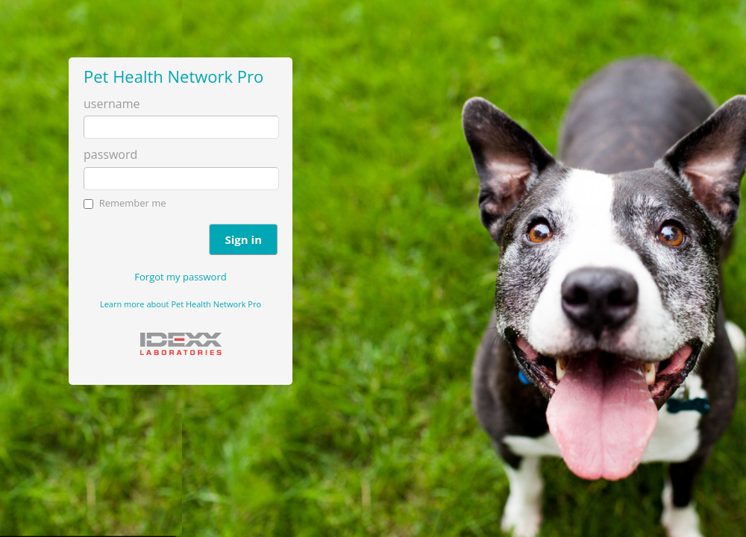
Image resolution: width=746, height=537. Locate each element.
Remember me (132, 203)
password (110, 154)
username (112, 103)
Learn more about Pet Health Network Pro (180, 304)
